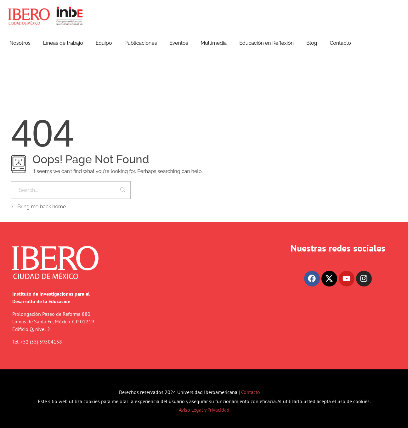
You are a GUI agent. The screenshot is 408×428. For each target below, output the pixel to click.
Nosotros (20, 43)
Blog (311, 43)
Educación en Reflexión (266, 43)
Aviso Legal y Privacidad (204, 410)
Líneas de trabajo (63, 43)
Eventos (178, 43)
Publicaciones (140, 43)
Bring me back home (38, 207)
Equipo (104, 43)
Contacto (340, 43)
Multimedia (214, 43)
